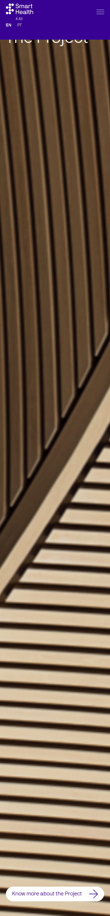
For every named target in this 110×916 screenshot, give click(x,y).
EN (8, 38)
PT (19, 38)
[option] (55, 458)
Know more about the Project (55, 894)
